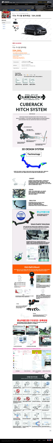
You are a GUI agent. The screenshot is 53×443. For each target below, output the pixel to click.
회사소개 (16, 4)
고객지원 (36, 4)
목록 (50, 430)
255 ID (4, 26)
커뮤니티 (26, 4)
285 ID (4, 28)
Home (6, 4)
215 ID (4, 24)
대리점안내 (46, 4)
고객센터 (39, 440)
